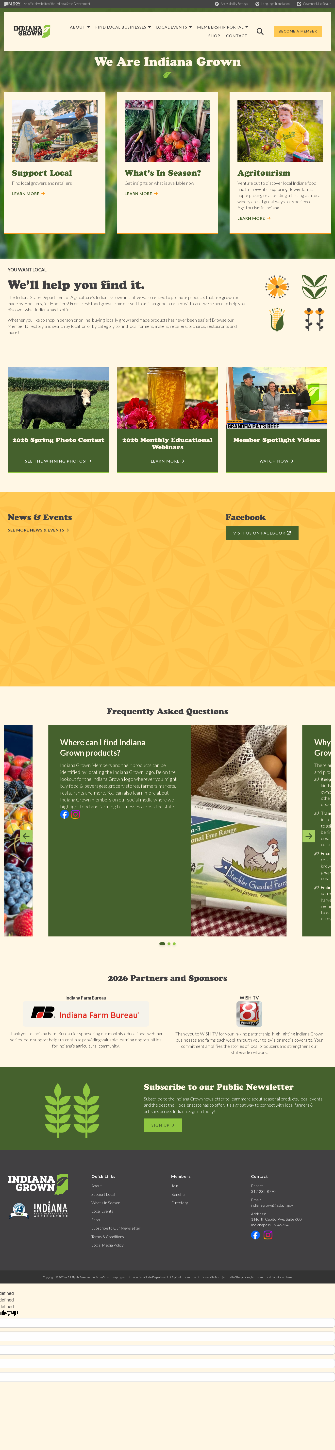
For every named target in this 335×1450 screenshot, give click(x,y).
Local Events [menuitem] (228, 27)
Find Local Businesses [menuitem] (177, 27)
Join (174, 1185)
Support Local (103, 1194)
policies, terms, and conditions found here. (266, 1277)
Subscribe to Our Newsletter (115, 1228)
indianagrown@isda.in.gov (272, 1205)
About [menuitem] (134, 27)
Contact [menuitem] (237, 35)
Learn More (28, 193)
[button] (231, 3)
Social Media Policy (107, 1245)
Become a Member (298, 31)
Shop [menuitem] (214, 35)
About (96, 1185)
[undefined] (12, 1313)
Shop (95, 1219)
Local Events (102, 1211)
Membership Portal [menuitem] (175, 35)
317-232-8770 (263, 1191)
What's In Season (105, 1202)
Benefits (178, 1194)
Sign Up (163, 1125)
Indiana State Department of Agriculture (160, 1277)
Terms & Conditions (107, 1236)
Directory (179, 1202)
